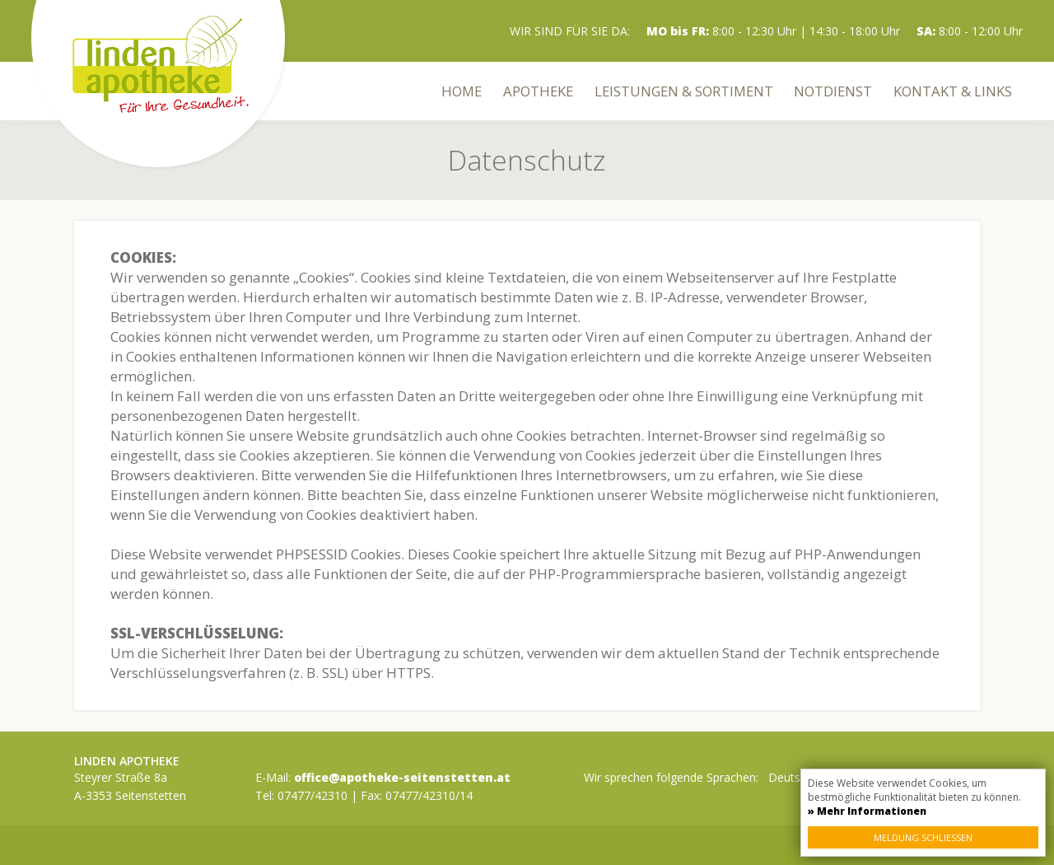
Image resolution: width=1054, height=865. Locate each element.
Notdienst (833, 91)
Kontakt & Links (952, 91)
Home (461, 91)
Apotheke (538, 91)
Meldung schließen (923, 837)
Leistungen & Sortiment (684, 91)
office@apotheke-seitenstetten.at (402, 777)
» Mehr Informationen (867, 811)
